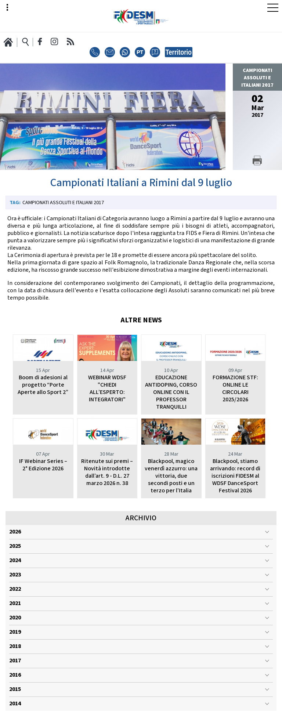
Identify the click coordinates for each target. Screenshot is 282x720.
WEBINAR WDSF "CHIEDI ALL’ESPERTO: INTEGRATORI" (107, 389)
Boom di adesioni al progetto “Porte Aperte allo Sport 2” (43, 385)
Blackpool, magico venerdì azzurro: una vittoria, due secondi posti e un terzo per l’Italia (171, 476)
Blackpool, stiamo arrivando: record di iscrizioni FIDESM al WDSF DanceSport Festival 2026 (235, 476)
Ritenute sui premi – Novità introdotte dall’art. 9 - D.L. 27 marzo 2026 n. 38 (107, 472)
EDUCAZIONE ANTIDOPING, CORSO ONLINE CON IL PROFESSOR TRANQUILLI (171, 392)
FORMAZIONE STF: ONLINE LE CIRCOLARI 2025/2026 (235, 389)
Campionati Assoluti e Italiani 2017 (63, 203)
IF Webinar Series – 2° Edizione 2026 (43, 465)
